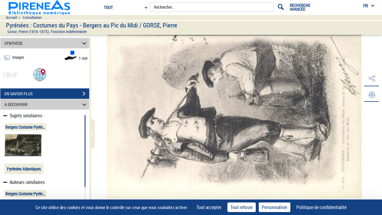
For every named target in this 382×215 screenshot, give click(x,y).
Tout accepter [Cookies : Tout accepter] (208, 207)
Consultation (32, 17)
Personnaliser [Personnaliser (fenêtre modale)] (274, 207)
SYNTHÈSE (46, 43)
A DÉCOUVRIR (46, 104)
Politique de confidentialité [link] (321, 207)
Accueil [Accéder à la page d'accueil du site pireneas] (11, 17)
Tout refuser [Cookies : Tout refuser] (241, 207)
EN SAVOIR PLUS (46, 94)
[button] (39, 74)
